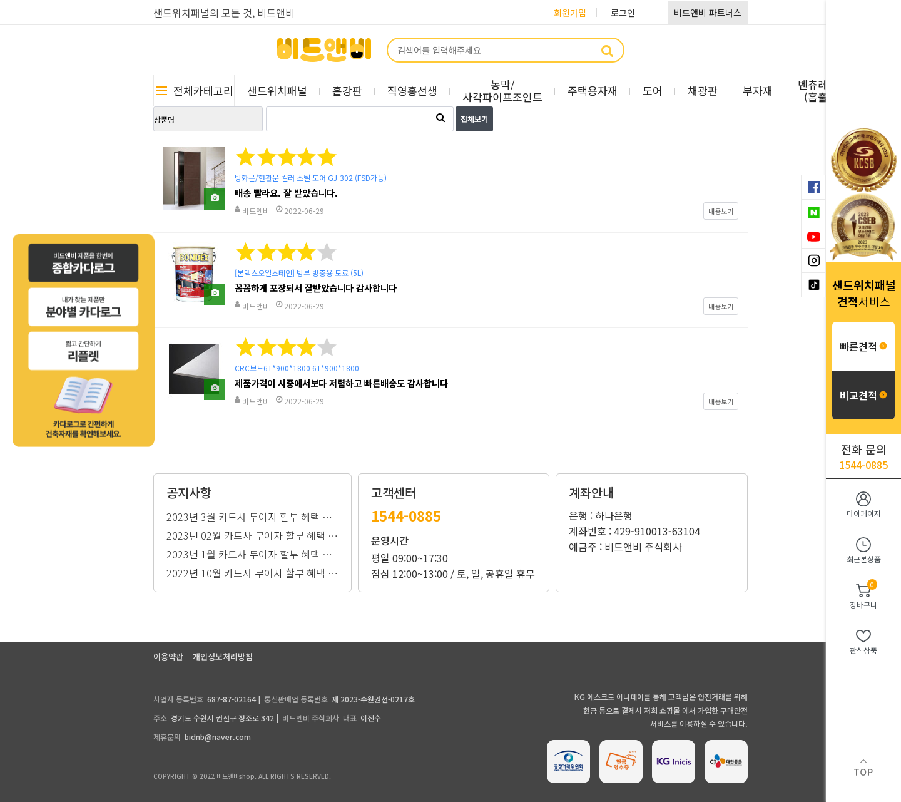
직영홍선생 (412, 90)
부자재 (758, 90)
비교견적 (863, 395)
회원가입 (570, 12)
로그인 (623, 12)
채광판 (703, 90)
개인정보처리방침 (223, 656)
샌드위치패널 (277, 90)
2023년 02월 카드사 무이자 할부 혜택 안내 (252, 534)
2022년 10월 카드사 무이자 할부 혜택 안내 (252, 571)
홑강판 (347, 90)
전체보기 (474, 118)
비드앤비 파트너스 (707, 12)
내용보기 (720, 211)
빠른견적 (863, 346)
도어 (653, 90)
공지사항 (188, 492)
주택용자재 (593, 90)
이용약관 (168, 656)
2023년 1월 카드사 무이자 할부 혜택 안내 (252, 553)
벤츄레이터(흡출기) (823, 90)
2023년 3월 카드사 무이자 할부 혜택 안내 (252, 515)
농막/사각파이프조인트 (502, 90)
